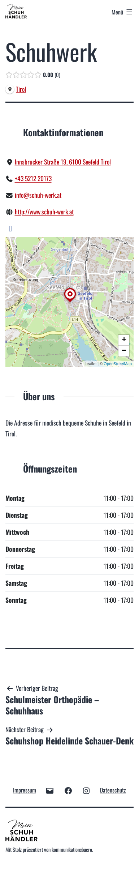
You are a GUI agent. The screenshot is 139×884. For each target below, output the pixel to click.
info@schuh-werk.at (38, 195)
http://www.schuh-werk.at (44, 211)
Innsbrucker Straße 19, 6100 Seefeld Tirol (63, 161)
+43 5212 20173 (33, 178)
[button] (123, 340)
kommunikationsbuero (72, 849)
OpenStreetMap (118, 364)
